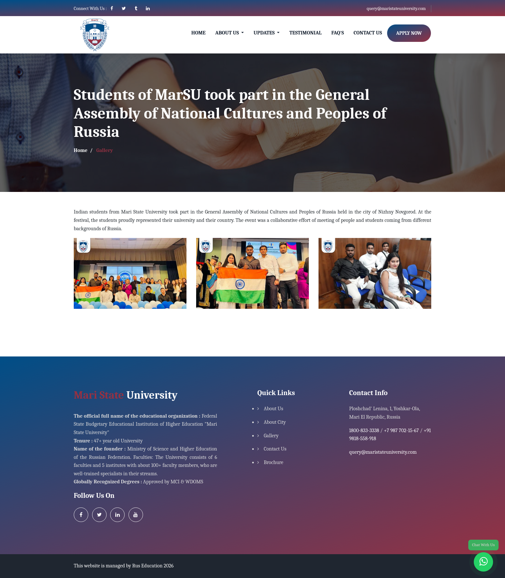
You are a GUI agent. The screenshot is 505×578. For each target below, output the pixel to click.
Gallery (271, 436)
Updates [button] (264, 33)
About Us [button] (227, 33)
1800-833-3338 (364, 430)
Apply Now (409, 33)
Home (198, 33)
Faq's (337, 33)
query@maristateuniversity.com (396, 8)
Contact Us (368, 33)
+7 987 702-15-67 (401, 430)
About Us (273, 409)
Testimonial (305, 33)
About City (275, 422)
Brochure (273, 462)
